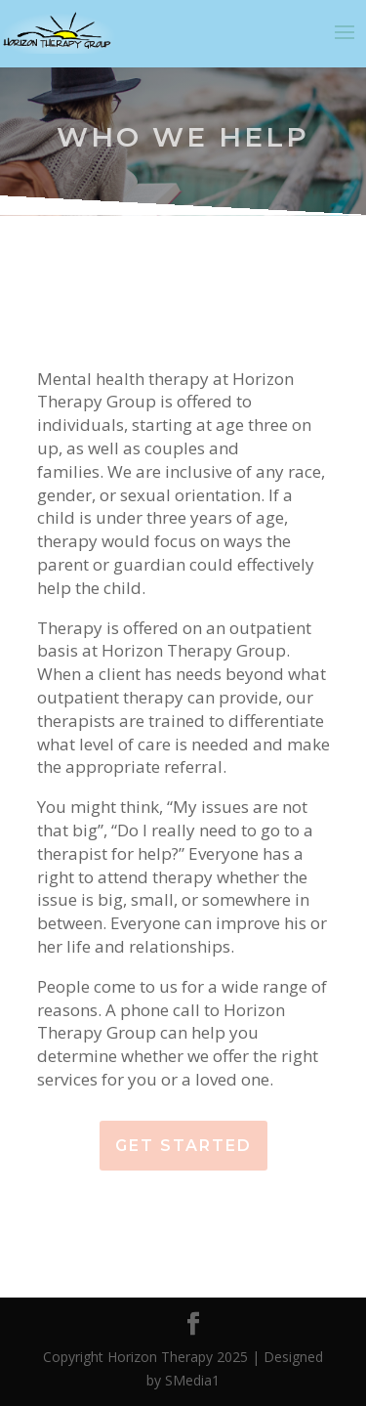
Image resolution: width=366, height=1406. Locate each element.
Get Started (183, 1145)
